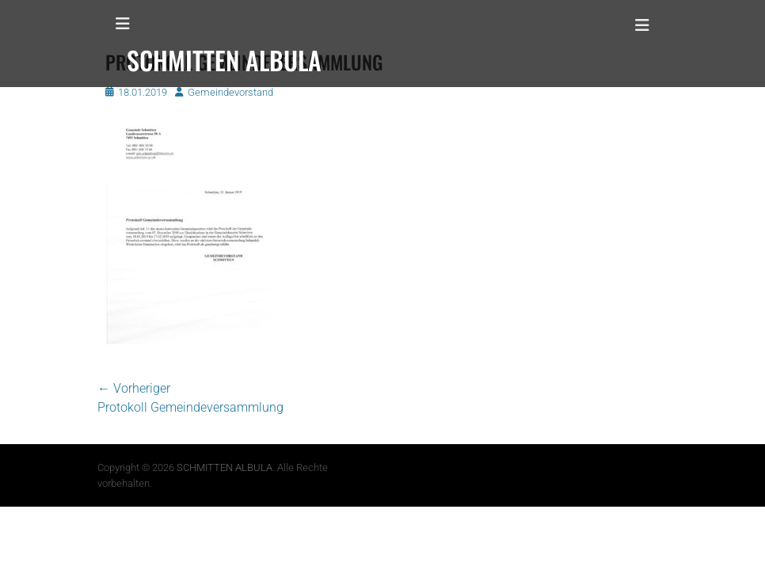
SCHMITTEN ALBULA (224, 467)
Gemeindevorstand (230, 92)
